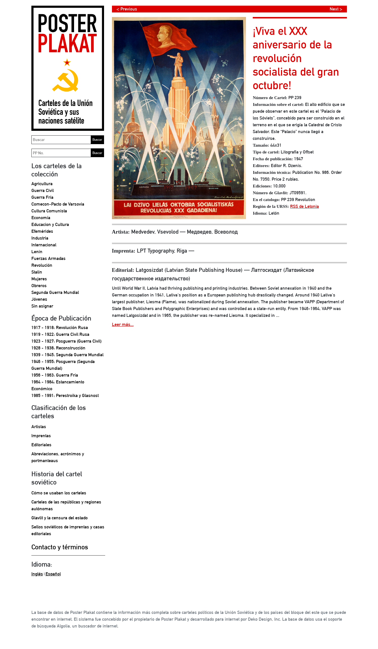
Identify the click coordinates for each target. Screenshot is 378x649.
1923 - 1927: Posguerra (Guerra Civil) (66, 341)
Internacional (43, 244)
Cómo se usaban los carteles (58, 493)
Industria (39, 238)
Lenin (36, 251)
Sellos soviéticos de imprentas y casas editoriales (67, 530)
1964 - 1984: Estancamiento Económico (57, 385)
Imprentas (41, 435)
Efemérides (42, 231)
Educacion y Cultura (50, 224)
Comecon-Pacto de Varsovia (57, 204)
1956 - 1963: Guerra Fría (54, 375)
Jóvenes (39, 299)
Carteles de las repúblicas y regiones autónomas (66, 505)
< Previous (126, 9)
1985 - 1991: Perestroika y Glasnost (65, 395)
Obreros (39, 285)
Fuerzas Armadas (48, 258)
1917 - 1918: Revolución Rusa (59, 327)
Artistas (38, 426)
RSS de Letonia (304, 206)
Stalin (36, 272)
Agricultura (42, 183)
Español (53, 574)
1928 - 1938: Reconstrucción (58, 348)
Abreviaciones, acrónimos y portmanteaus (57, 457)
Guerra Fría (42, 197)
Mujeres (39, 278)
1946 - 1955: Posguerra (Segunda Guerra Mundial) (63, 365)
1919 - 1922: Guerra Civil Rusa (60, 334)
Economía (40, 217)
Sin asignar (42, 306)
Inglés (37, 574)
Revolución (41, 265)
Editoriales (41, 444)
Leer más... (123, 324)
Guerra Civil (42, 190)
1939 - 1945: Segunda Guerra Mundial (67, 354)
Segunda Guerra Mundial (55, 292)
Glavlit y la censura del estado (59, 517)
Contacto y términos (59, 547)
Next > (336, 9)
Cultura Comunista (49, 211)
